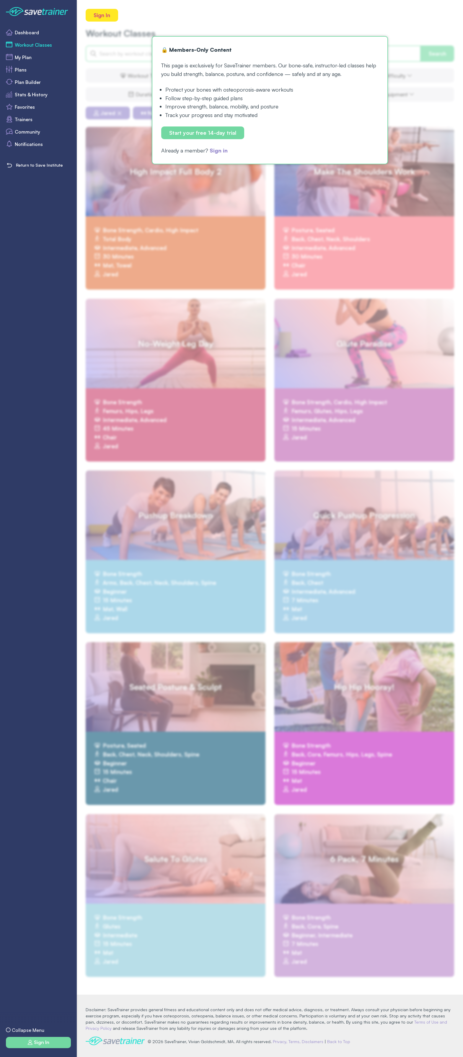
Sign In (102, 15)
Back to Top (338, 1041)
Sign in (219, 150)
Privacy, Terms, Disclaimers (298, 1041)
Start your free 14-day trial (202, 132)
